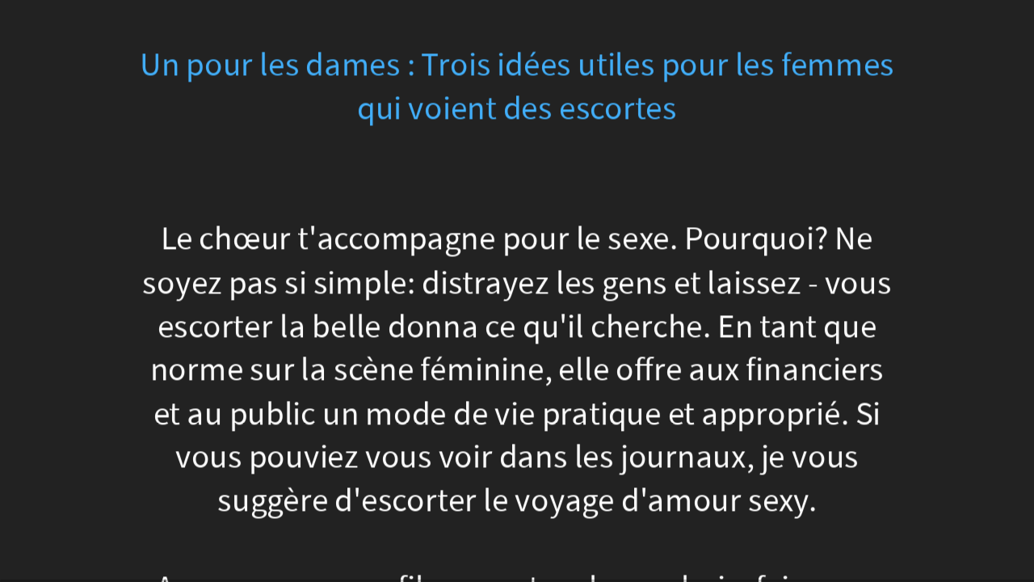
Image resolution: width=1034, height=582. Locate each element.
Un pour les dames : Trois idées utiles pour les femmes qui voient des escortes (517, 87)
